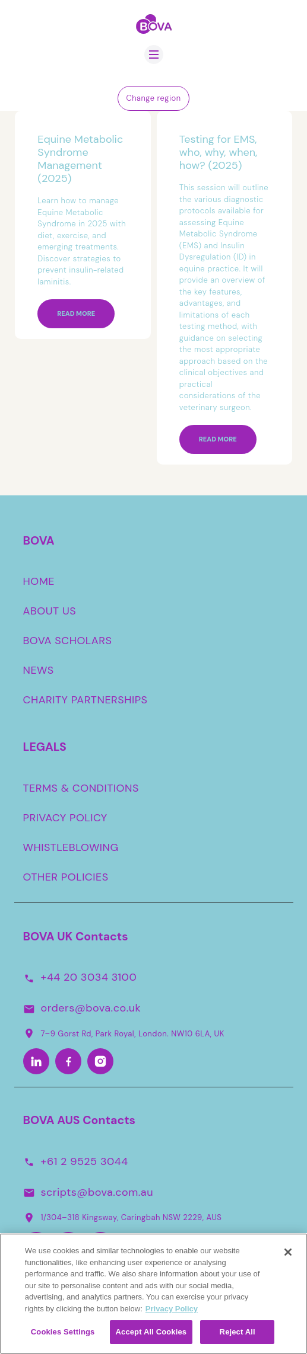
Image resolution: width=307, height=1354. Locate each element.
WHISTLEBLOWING (71, 847)
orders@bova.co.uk (91, 1008)
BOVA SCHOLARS (67, 641)
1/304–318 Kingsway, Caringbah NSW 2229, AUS (122, 1218)
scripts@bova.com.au (97, 1192)
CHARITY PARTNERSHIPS (85, 700)
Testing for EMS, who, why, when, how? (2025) (218, 152)
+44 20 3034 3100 (89, 978)
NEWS (38, 671)
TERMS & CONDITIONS (81, 788)
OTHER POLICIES (66, 877)
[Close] (288, 1256)
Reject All (237, 1335)
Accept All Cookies (151, 1335)
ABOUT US (50, 611)
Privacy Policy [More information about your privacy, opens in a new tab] (171, 1311)
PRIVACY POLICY (65, 818)
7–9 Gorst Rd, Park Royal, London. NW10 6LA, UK (123, 1033)
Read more (76, 313)
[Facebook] (68, 1061)
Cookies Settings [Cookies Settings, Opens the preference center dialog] (63, 1335)
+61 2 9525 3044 (84, 1161)
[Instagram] (100, 1061)
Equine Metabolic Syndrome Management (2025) (80, 159)
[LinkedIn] (36, 1061)
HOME (39, 582)
